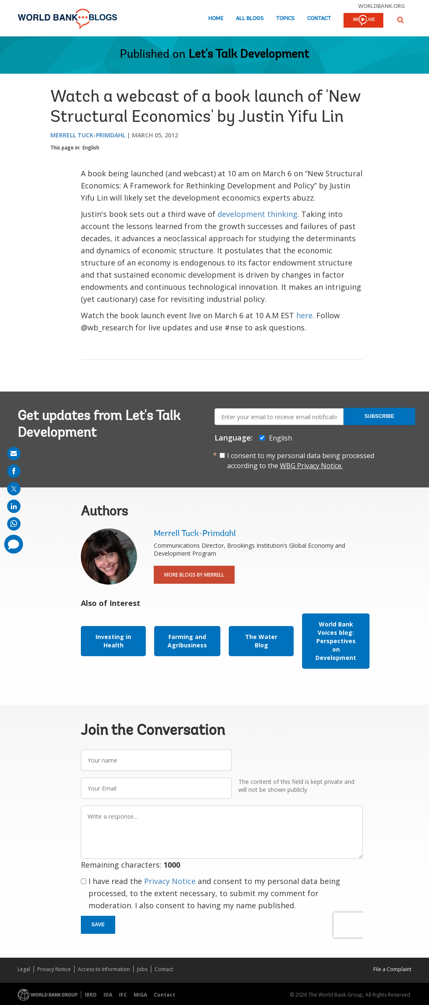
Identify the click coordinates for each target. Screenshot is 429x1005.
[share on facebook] (14, 471)
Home (215, 18)
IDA (107, 994)
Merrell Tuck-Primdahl (87, 135)
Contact (319, 18)
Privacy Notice (170, 881)
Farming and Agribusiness (187, 641)
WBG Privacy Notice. (311, 465)
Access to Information (104, 969)
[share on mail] (14, 453)
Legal (24, 969)
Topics (285, 18)
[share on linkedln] (14, 506)
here (304, 315)
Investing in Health (113, 641)
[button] (400, 19)
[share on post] (14, 488)
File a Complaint (392, 969)
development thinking (257, 214)
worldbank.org (381, 5)
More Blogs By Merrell (194, 574)
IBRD (91, 994)
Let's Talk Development (249, 55)
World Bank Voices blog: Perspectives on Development (335, 641)
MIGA (140, 994)
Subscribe (379, 416)
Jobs (142, 969)
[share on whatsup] (14, 524)
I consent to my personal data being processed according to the (300, 460)
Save (98, 925)
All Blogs (250, 18)
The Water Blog (261, 641)
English (91, 147)
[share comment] (13, 544)
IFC (123, 994)
